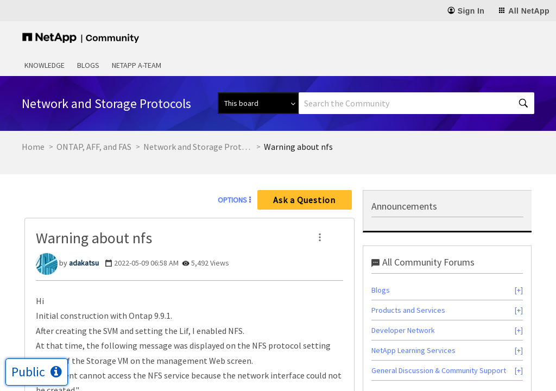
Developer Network (403, 330)
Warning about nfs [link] (298, 146)
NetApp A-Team (136, 65)
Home (33, 146)
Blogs (88, 65)
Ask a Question (304, 199)
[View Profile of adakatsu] (84, 263)
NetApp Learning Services (413, 350)
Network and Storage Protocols (197, 146)
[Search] (416, 103)
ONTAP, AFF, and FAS (93, 146)
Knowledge (44, 65)
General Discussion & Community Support (438, 370)
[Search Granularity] (258, 103)
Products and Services (408, 310)
